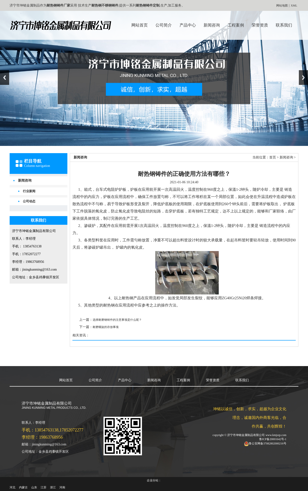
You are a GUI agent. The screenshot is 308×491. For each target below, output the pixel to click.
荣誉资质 (260, 25)
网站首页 (139, 25)
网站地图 (282, 5)
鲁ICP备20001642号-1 (272, 439)
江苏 (43, 487)
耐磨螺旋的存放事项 (106, 327)
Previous (4, 77)
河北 (12, 487)
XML (294, 5)
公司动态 (29, 201)
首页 (272, 157)
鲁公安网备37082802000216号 (267, 443)
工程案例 (236, 25)
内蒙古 (23, 487)
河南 (62, 487)
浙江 (53, 487)
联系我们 (284, 25)
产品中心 (188, 25)
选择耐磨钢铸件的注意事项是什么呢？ (117, 319)
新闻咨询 (212, 25)
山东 (34, 487)
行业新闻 (29, 191)
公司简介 (163, 25)
